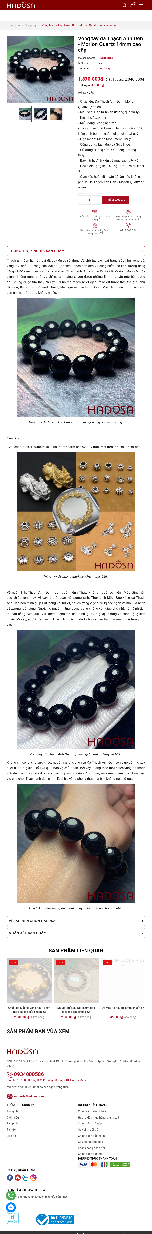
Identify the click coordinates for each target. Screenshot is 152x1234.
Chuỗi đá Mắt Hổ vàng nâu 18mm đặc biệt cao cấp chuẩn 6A (29, 1009)
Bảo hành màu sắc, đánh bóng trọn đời (95, 232)
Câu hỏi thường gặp (90, 1136)
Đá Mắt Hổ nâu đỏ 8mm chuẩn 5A (123, 1007)
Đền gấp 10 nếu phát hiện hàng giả (95, 218)
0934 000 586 (128, 230)
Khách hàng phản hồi (91, 1142)
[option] (40, 69)
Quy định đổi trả (88, 1124)
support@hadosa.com (25, 1091)
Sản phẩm (13, 1118)
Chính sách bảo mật (90, 1148)
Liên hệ (11, 1130)
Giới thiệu (13, 1112)
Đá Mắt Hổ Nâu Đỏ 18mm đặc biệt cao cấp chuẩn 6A (76, 1009)
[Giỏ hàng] (132, 5)
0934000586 (25, 1069)
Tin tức (11, 1124)
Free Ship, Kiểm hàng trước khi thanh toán (128, 218)
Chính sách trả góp (90, 1118)
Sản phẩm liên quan (76, 951)
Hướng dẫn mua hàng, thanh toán (99, 1112)
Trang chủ (13, 1106)
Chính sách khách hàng (93, 1106)
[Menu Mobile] (141, 5)
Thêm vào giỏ (115, 199)
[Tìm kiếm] (124, 5)
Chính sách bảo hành (91, 1130)
